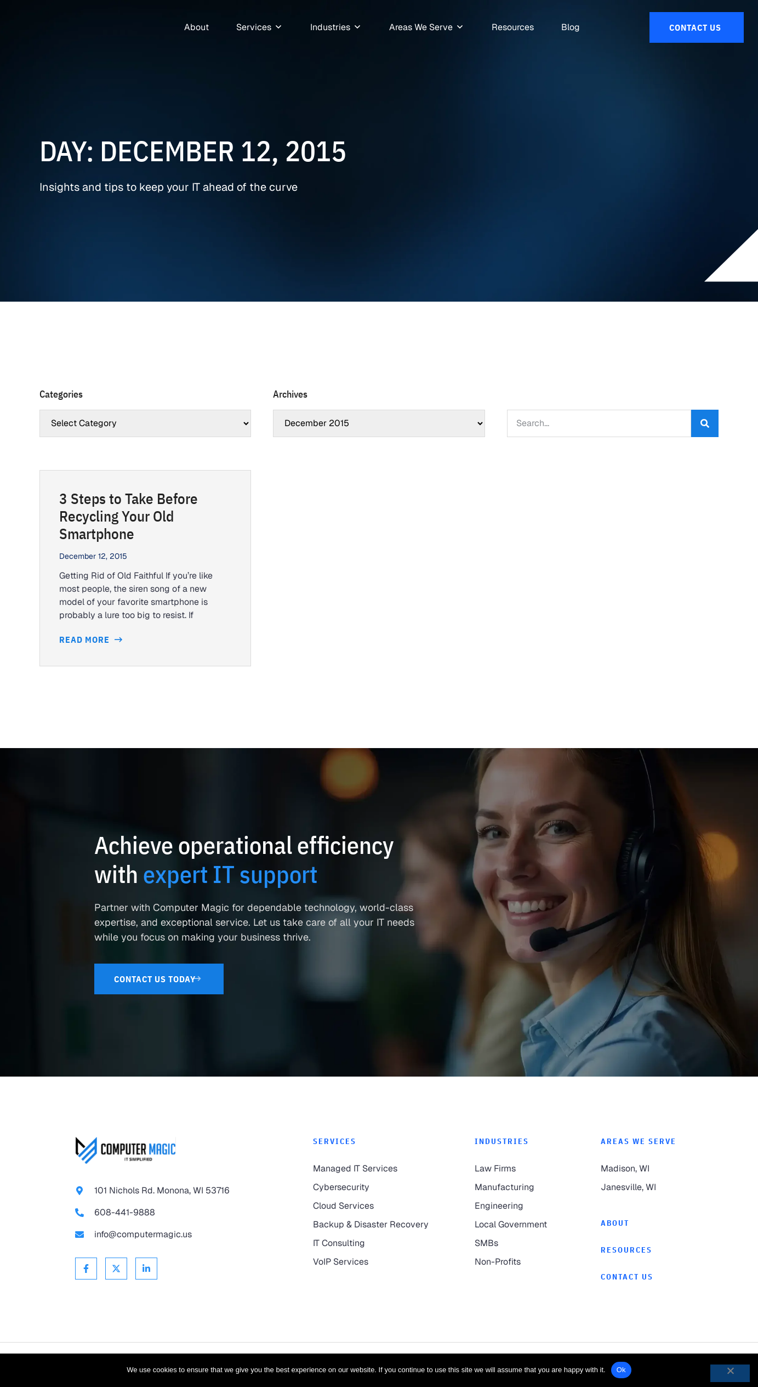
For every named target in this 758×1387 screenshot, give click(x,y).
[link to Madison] (642, 1168)
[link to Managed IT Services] (372, 1168)
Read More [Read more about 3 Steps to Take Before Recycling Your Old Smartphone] (85, 639)
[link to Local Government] (516, 1224)
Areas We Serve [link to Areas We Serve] (638, 1141)
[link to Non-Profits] (516, 1262)
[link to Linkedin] (146, 1269)
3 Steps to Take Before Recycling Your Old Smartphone (128, 516)
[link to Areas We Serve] (421, 27)
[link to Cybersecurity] (372, 1187)
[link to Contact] (642, 1277)
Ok (621, 1370)
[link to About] (196, 27)
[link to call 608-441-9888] (172, 1212)
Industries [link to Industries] (502, 1141)
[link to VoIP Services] (372, 1262)
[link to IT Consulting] (372, 1243)
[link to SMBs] (516, 1243)
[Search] (705, 423)
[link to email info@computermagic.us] (172, 1234)
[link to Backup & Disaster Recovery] (372, 1224)
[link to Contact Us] (696, 27)
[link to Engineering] (516, 1206)
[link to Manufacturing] (516, 1187)
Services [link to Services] (334, 1141)
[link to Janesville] (642, 1187)
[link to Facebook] (86, 1269)
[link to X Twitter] (116, 1269)
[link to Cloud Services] (372, 1206)
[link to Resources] (513, 27)
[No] (730, 1373)
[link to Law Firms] (516, 1168)
